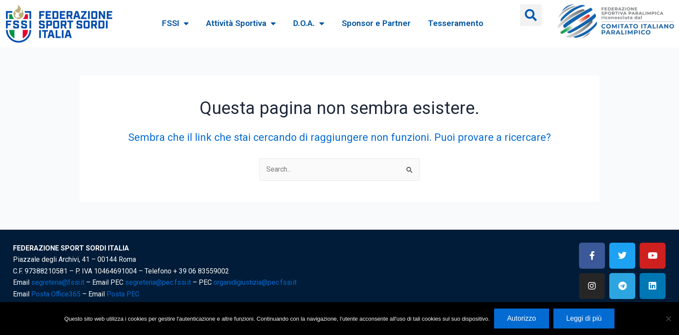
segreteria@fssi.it (58, 282)
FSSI (175, 23)
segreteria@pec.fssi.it (160, 282)
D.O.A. (308, 23)
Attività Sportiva (241, 23)
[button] (531, 15)
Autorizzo (521, 318)
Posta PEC (123, 294)
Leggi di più (584, 318)
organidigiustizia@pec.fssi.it (259, 282)
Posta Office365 (56, 294)
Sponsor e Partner (376, 23)
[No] (668, 318)
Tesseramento (455, 23)
